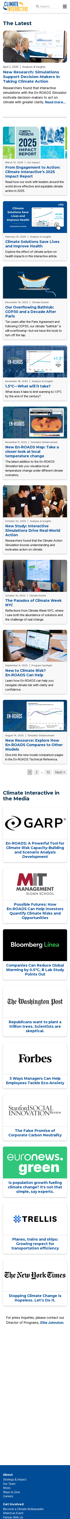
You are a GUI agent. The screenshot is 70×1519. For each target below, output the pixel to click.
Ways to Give (11, 1492)
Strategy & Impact (14, 1479)
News (6, 1487)
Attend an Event (13, 1513)
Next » (60, 772)
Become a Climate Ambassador (23, 1509)
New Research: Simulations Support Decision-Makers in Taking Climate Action (31, 77)
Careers (8, 1496)
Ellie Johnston (51, 1323)
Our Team (9, 1483)
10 (48, 772)
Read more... (55, 102)
